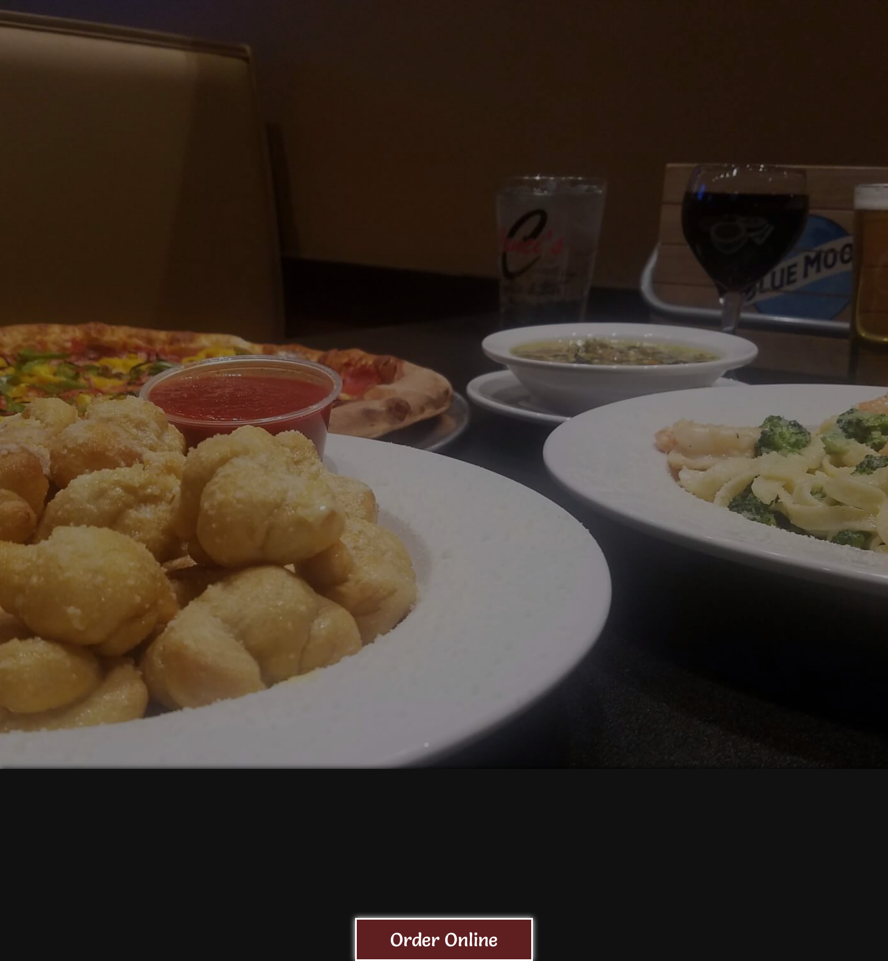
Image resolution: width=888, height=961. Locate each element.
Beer (534, 82)
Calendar (605, 82)
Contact (779, 12)
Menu (478, 82)
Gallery (850, 82)
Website (775, 31)
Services (687, 82)
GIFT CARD (769, 82)
